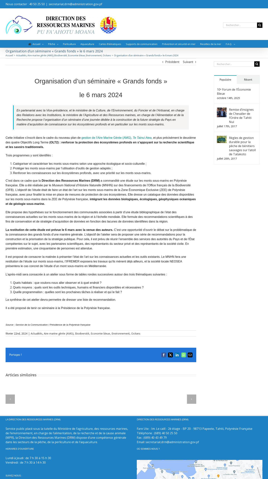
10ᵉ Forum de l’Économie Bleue (234, 91)
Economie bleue (100, 333)
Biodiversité (82, 333)
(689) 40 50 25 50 (165, 433)
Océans (135, 333)
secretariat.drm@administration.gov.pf (75, 4)
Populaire (225, 79)
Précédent (172, 62)
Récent (248, 79)
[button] (10, 399)
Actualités (36, 333)
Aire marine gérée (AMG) (59, 333)
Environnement (121, 333)
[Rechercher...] (240, 25)
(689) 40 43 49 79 (155, 438)
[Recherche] (259, 25)
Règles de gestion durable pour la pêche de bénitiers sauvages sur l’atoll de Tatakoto (242, 146)
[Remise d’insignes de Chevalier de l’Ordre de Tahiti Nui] (222, 110)
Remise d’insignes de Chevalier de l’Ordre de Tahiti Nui (241, 116)
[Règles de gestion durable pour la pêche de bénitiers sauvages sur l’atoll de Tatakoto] (222, 138)
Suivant (188, 62)
